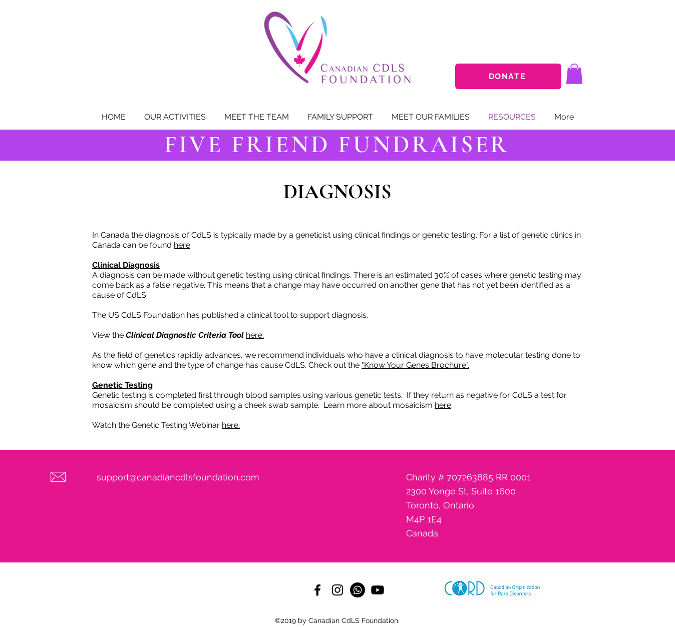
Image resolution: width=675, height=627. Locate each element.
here (182, 245)
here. (255, 335)
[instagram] (337, 589)
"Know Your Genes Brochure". (415, 365)
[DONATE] (508, 76)
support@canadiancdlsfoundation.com (178, 477)
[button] (574, 74)
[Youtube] (377, 589)
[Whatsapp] (357, 589)
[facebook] (317, 589)
